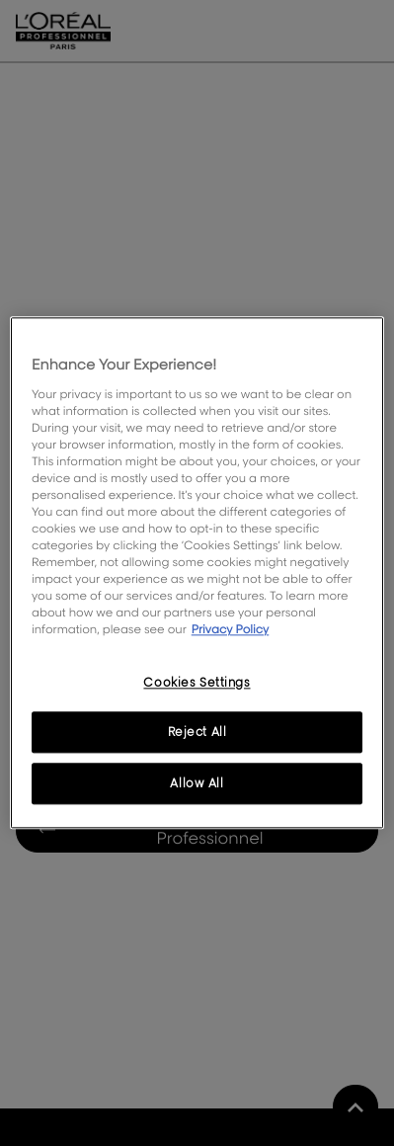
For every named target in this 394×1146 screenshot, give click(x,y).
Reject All (197, 732)
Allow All (196, 784)
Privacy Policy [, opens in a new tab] (231, 629)
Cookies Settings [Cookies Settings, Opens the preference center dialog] (196, 682)
